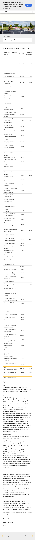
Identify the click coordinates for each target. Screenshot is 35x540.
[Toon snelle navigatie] (32, 11)
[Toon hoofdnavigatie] (4, 12)
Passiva (7, 19)
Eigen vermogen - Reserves (16, 19)
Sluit (28, 5)
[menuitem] (7, 19)
